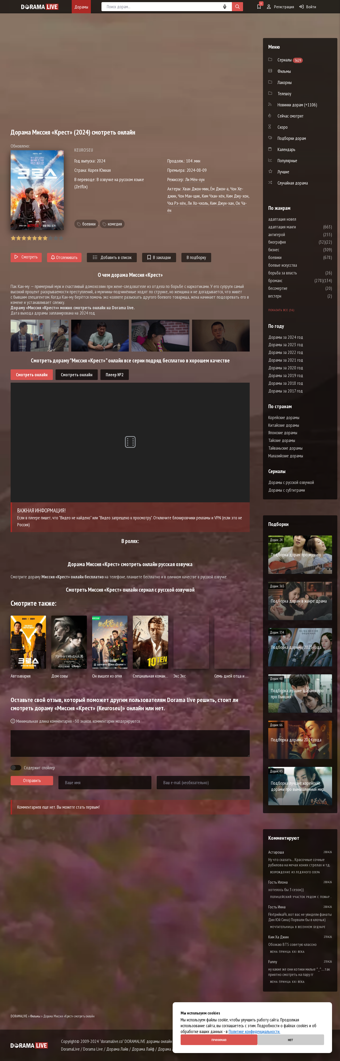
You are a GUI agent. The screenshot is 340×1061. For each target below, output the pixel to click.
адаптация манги (298, 227)
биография (293, 242)
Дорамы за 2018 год (285, 383)
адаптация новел (298, 219)
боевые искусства (298, 265)
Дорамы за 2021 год (285, 360)
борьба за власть (298, 273)
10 (61, 238)
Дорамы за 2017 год (285, 391)
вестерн (290, 296)
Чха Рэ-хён (176, 203)
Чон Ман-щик (189, 196)
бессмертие (293, 288)
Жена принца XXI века (287, 952)
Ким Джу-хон (237, 196)
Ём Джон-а (219, 189)
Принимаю (219, 1040)
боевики (89, 224)
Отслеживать (64, 257)
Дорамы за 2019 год (285, 375)
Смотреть (26, 257)
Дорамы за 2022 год (285, 352)
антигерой (292, 234)
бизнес (289, 250)
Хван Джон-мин (195, 189)
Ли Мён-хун (195, 179)
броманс (291, 280)
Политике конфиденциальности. (254, 1031)
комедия (115, 224)
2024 (101, 161)
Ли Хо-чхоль (198, 203)
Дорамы (81, 7)
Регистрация (280, 6)
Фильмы (35, 1016)
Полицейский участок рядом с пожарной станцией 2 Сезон (301, 897)
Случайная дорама (293, 183)
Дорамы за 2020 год (285, 368)
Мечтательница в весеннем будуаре (297, 927)
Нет (290, 1040)
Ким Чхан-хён (213, 196)
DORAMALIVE (19, 1016)
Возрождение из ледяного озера (295, 872)
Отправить (32, 780)
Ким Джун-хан (222, 203)
